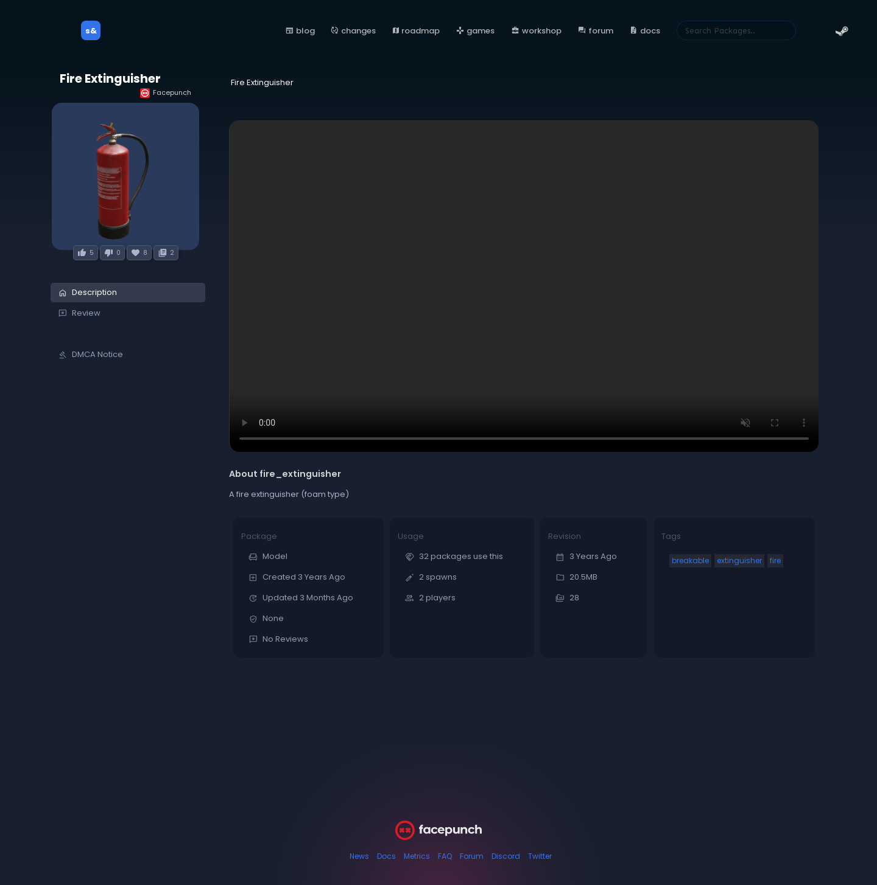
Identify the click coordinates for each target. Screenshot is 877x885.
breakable (690, 560)
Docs (386, 856)
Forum (472, 856)
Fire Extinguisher (110, 79)
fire (775, 560)
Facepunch (165, 93)
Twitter (540, 856)
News (359, 856)
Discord (505, 856)
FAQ (445, 856)
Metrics (417, 856)
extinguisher (739, 560)
